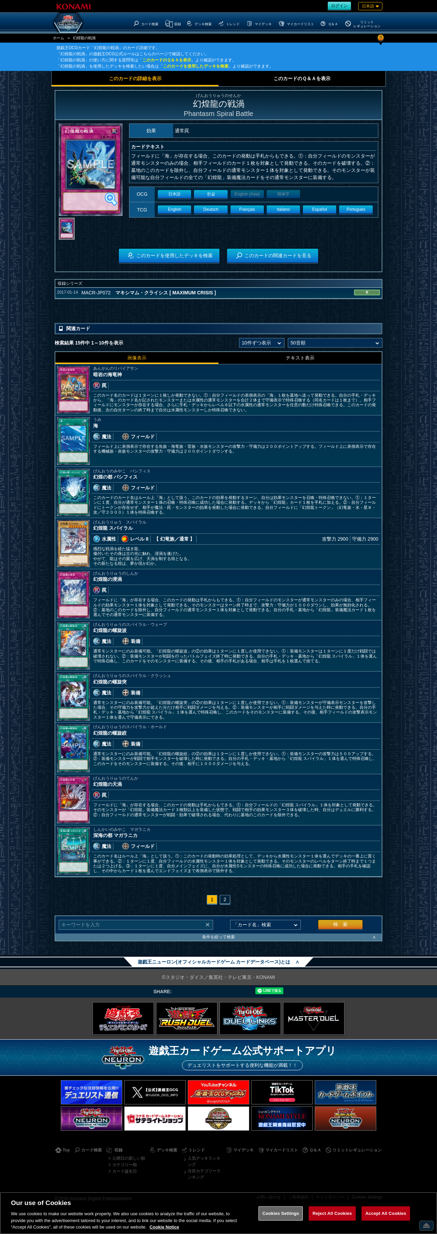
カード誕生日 (124, 1171)
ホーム (58, 38)
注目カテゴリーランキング (204, 1174)
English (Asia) (247, 194)
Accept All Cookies (385, 1213)
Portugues (356, 209)
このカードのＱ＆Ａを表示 (166, 60)
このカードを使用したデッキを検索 (195, 66)
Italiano (283, 209)
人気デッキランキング (204, 1161)
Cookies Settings (280, 1213)
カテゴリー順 (124, 1164)
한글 (211, 194)
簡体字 (283, 194)
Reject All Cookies (332, 1213)
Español (319, 209)
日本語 (174, 194)
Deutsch (210, 209)
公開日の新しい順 (128, 1158)
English (174, 209)
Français (247, 209)
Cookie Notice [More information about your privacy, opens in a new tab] (164, 1227)
